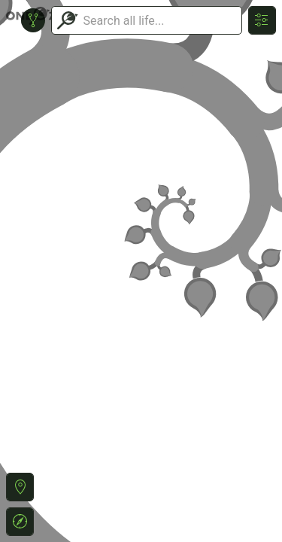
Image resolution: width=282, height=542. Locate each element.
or (141, 271)
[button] (20, 487)
